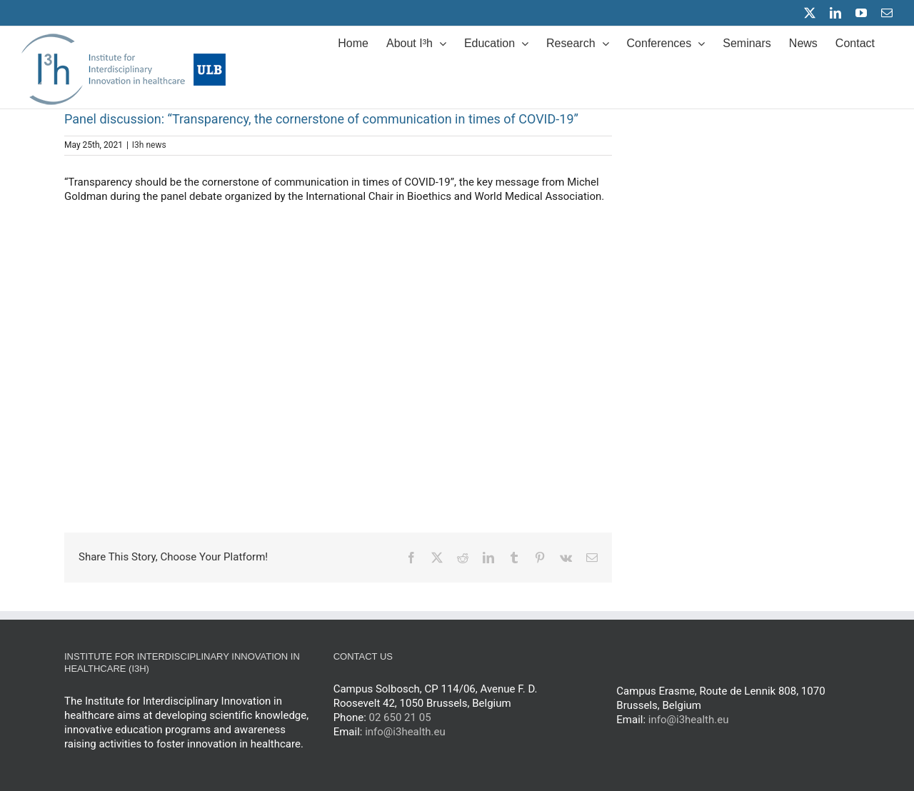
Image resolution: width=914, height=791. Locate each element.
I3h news (149, 145)
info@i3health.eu (688, 719)
